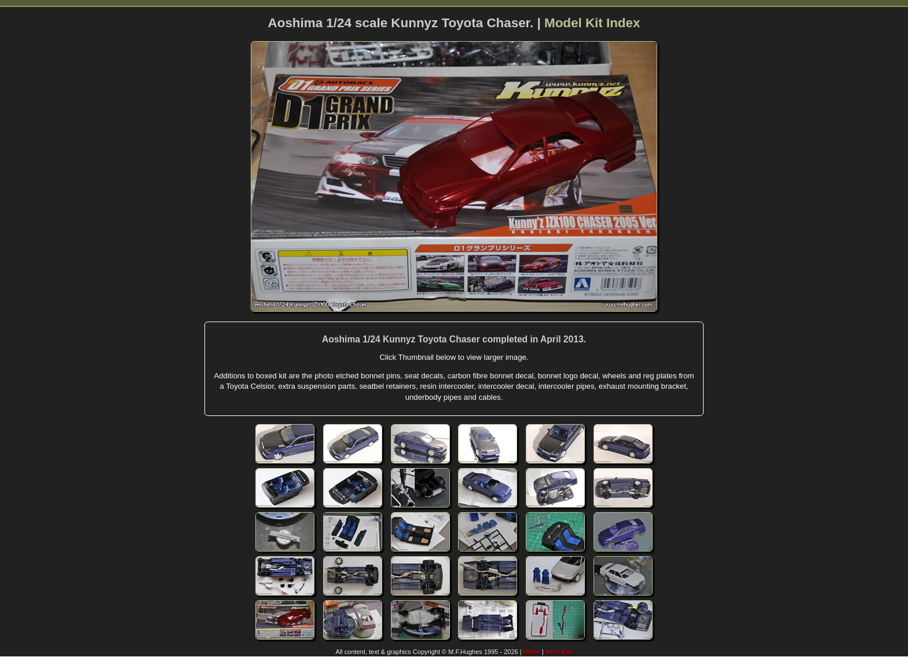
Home (531, 651)
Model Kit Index (592, 23)
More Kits (558, 651)
